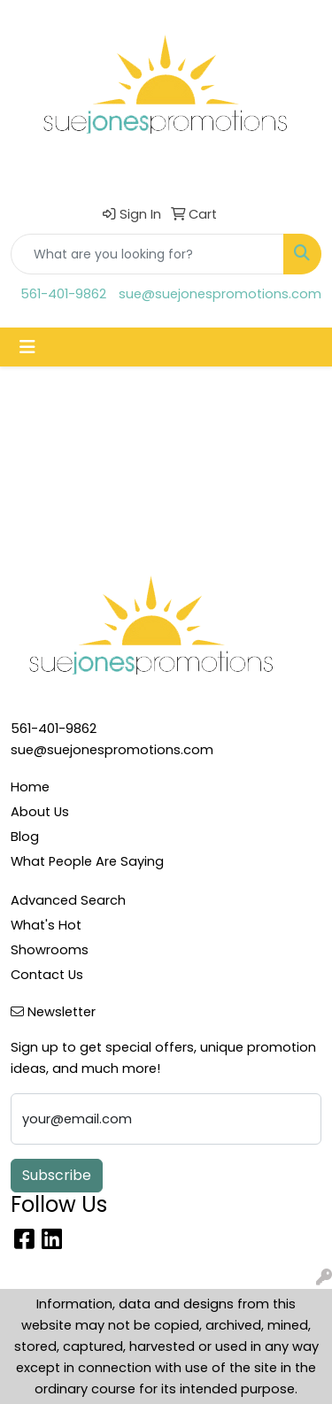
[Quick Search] (147, 254)
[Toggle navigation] (27, 347)
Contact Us (47, 975)
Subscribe (56, 1175)
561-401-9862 (63, 294)
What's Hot (46, 925)
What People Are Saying (87, 861)
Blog (25, 836)
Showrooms (50, 950)
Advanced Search (68, 900)
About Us (40, 812)
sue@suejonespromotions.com (220, 294)
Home (30, 787)
